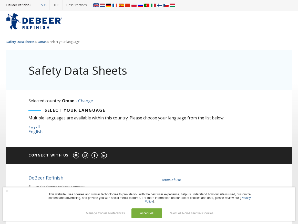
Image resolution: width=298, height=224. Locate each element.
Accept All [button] (146, 213)
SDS (43, 5)
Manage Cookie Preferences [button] (105, 213)
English (35, 132)
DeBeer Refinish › (18, 5)
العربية (34, 127)
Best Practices (76, 5)
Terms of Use (171, 180)
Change (85, 101)
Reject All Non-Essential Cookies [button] (191, 213)
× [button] (7, 191)
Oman (42, 42)
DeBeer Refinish (45, 178)
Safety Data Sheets (20, 42)
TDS (56, 5)
